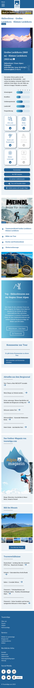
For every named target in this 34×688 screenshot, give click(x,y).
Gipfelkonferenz (6, 641)
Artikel (3, 643)
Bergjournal (4, 639)
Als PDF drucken (17, 174)
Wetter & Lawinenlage (8, 637)
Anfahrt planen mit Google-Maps (17, 188)
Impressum (4, 654)
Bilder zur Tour (23, 126)
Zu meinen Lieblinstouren (17, 179)
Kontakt (3, 652)
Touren (3, 623)
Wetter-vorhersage (10, 160)
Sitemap (3, 660)
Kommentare (17, 170)
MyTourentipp (5, 627)
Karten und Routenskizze (10, 143)
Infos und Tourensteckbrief (11, 126)
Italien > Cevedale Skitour (11, 582)
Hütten (3, 625)
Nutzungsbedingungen (8, 658)
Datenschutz (5, 656)
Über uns (4, 621)
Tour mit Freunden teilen (17, 183)
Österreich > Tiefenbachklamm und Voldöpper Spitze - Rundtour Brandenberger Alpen (17, 592)
